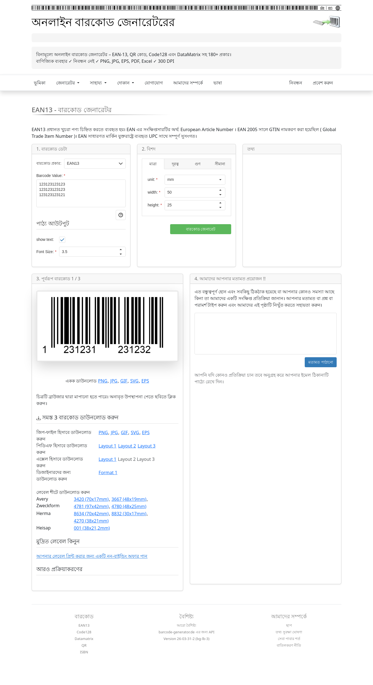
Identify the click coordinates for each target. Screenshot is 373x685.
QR (84, 645)
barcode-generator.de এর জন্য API (187, 631)
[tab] (153, 164)
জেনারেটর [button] (66, 83)
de (322, 7)
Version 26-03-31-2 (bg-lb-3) (186, 638)
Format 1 (108, 472)
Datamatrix (84, 638)
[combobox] (190, 179)
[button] (120, 163)
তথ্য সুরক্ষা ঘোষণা (289, 631)
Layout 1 (107, 446)
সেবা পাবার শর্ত (289, 638)
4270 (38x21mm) (91, 521)
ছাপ (289, 625)
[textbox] (90, 163)
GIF (123, 381)
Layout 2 (127, 446)
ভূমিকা (40, 83)
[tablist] (186, 164)
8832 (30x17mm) (129, 514)
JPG (113, 381)
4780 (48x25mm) (129, 506)
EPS (145, 381)
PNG (102, 381)
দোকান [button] (124, 83)
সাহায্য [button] (96, 83)
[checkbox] (62, 240)
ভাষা (217, 83)
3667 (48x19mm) (129, 499)
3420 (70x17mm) (91, 499)
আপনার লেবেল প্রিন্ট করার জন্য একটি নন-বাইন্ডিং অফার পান (91, 556)
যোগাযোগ (154, 83)
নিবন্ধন (295, 83)
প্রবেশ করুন (323, 83)
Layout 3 (146, 446)
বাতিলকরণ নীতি (289, 645)
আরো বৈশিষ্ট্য (186, 625)
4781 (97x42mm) (91, 506)
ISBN (84, 651)
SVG (134, 381)
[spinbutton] (87, 251)
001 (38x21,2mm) (92, 528)
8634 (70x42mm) (91, 514)
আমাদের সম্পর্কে (188, 83)
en (330, 7)
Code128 (84, 631)
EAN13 (84, 625)
